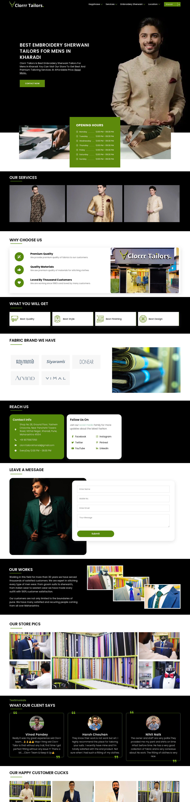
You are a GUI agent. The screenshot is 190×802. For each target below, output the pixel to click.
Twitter (76, 442)
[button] (32, 83)
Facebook (78, 436)
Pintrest (101, 442)
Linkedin (101, 448)
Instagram (103, 436)
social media (86, 425)
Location (154, 4)
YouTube (77, 448)
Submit (96, 533)
